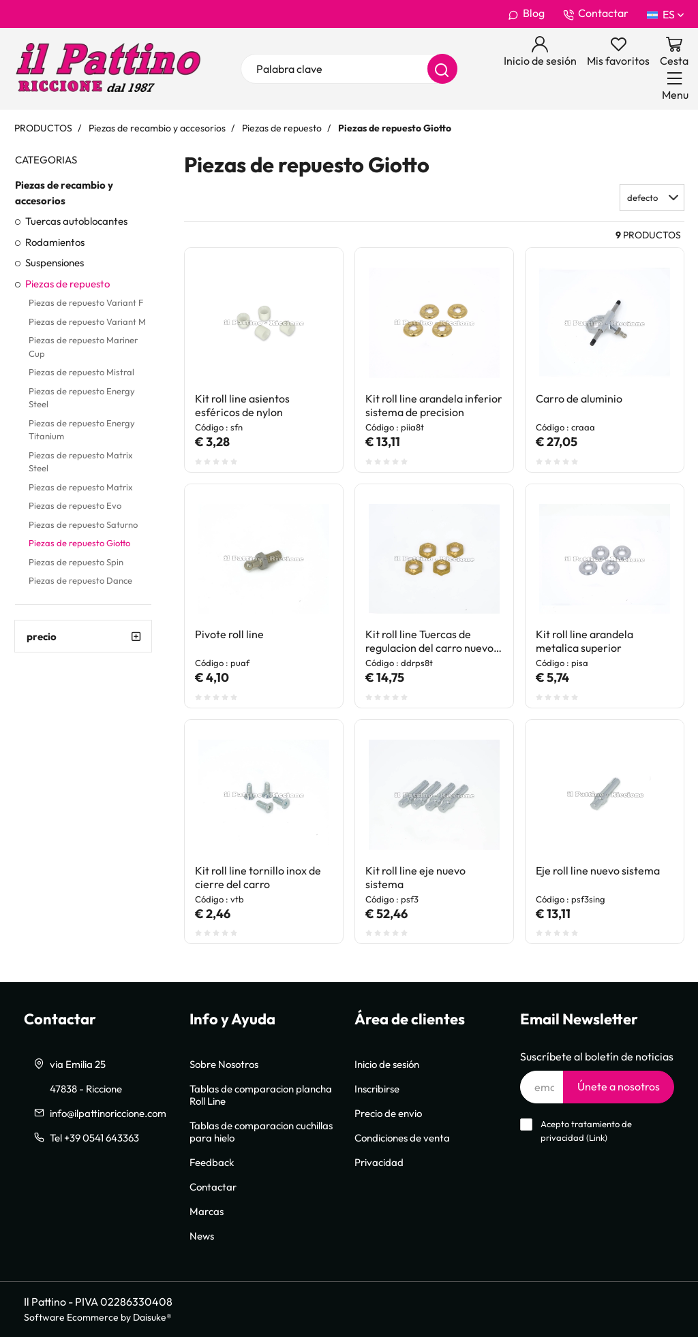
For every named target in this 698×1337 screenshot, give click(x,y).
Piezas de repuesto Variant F (86, 302)
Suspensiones (54, 262)
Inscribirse (376, 1088)
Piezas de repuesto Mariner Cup (83, 346)
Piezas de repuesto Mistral (81, 371)
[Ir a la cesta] (674, 52)
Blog (526, 13)
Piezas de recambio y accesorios (64, 192)
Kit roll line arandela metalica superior (584, 641)
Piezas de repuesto (67, 283)
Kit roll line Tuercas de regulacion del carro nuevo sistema (429, 641)
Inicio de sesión (386, 1064)
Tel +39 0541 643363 (94, 1137)
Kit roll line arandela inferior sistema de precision (433, 405)
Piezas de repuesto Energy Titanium (82, 430)
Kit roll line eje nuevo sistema (415, 877)
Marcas (206, 1211)
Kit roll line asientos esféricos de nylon (242, 405)
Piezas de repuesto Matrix (81, 487)
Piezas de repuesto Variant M (87, 321)
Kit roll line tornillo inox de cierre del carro (258, 877)
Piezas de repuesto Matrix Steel (81, 462)
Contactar (595, 13)
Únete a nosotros (618, 1086)
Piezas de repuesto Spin (76, 561)
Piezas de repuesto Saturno (83, 524)
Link (597, 1138)
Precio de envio (388, 1113)
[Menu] (675, 86)
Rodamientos (55, 242)
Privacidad (379, 1162)
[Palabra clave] (349, 69)
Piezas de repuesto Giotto (79, 542)
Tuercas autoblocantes (76, 221)
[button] (652, 197)
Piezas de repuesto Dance (80, 580)
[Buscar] (442, 69)
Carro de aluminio (579, 398)
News (201, 1235)
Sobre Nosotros (223, 1064)
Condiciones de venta (402, 1137)
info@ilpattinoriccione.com (108, 1113)
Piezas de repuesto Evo (75, 505)
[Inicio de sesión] (540, 52)
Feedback (211, 1162)
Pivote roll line (229, 634)
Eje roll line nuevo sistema (598, 870)
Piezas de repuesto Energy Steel (82, 398)
